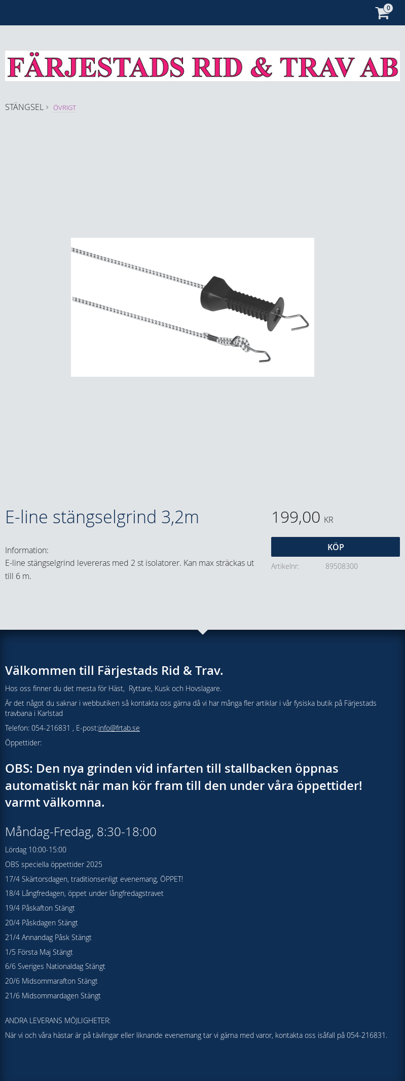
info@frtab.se (119, 728)
